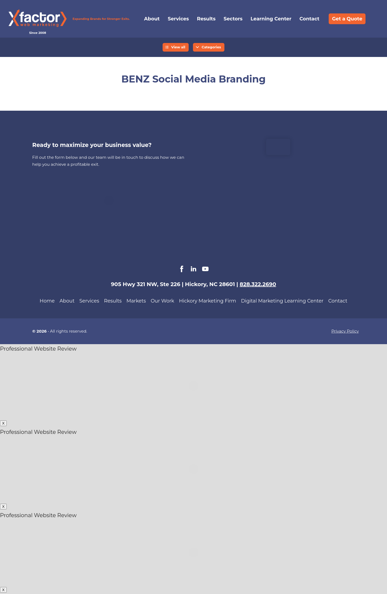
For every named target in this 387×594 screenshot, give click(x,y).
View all (178, 47)
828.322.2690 (258, 284)
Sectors (233, 19)
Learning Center (270, 19)
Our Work (162, 301)
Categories (211, 47)
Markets (136, 301)
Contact (309, 19)
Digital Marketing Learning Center (282, 301)
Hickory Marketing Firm (207, 301)
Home (47, 301)
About (152, 19)
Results (206, 19)
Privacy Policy (345, 331)
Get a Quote (347, 19)
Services (178, 19)
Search (373, 18)
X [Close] (3, 423)
